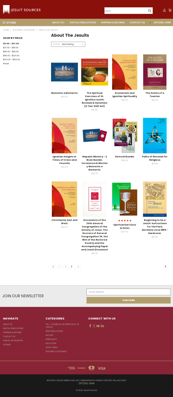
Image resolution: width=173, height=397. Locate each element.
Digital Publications (83, 22)
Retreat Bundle (124, 156)
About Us (58, 22)
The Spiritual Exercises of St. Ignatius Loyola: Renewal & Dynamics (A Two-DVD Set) (94, 99)
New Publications (54, 331)
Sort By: (56, 44)
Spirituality (51, 339)
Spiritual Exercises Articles (124, 226)
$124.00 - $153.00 (11, 59)
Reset (6, 63)
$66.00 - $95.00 (11, 51)
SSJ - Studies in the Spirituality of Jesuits (62, 325)
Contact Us (137, 22)
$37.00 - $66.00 (10, 47)
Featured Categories (56, 351)
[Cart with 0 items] (169, 10)
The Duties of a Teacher (155, 94)
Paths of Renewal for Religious (155, 158)
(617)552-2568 (162, 22)
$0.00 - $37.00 (11, 43)
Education (51, 343)
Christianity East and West (64, 222)
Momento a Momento (64, 93)
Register (18, 340)
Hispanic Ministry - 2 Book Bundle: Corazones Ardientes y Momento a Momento (95, 163)
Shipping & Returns (113, 22)
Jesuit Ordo (51, 347)
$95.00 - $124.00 (11, 55)
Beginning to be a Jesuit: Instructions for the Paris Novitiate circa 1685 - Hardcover (155, 227)
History (49, 335)
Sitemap (7, 344)
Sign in (6, 340)
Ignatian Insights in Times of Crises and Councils (64, 160)
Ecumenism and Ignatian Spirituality (124, 94)
